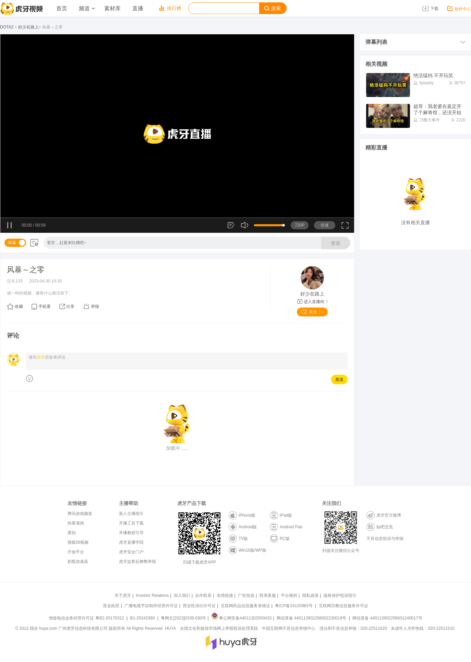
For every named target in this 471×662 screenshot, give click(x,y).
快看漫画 (76, 523)
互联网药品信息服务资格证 (245, 605)
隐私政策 (310, 595)
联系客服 (267, 595)
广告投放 (246, 595)
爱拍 (72, 532)
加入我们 (182, 595)
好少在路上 (28, 27)
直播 (137, 8)
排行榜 (170, 8)
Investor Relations (152, 595)
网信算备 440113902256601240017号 (387, 618)
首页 (61, 8)
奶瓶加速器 (78, 561)
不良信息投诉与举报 (384, 538)
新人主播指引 (131, 513)
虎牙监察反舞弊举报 (137, 561)
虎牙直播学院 (131, 542)
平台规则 (289, 595)
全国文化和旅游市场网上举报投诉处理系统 (219, 628)
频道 (87, 8)
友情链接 (225, 595)
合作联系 (203, 595)
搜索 (272, 8)
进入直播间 (312, 301)
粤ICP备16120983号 (293, 605)
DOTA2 (6, 27)
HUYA (170, 628)
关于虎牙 (122, 595)
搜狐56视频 (78, 542)
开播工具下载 (131, 523)
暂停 (10, 225)
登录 (41, 357)
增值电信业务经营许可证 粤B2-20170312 (87, 618)
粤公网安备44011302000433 (241, 618)
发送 (335, 243)
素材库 (112, 8)
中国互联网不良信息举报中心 (288, 628)
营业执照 (111, 605)
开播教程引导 (131, 532)
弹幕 (12, 242)
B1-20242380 (143, 618)
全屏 (345, 227)
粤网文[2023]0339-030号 (183, 618)
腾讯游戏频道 (80, 513)
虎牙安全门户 (131, 552)
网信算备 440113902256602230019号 (312, 618)
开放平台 (76, 552)
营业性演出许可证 (199, 605)
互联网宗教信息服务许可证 (343, 605)
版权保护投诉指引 (340, 595)
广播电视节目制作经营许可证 (151, 605)
